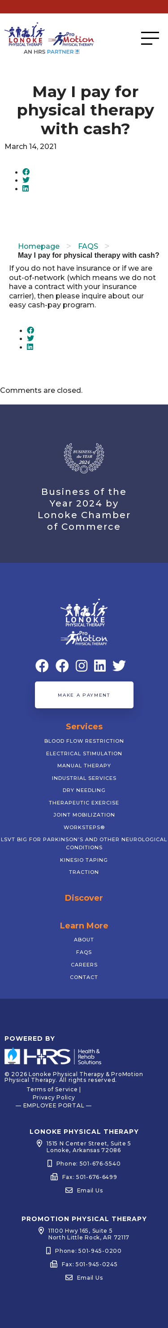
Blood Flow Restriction (84, 741)
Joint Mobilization (84, 815)
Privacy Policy (54, 1097)
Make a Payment (84, 695)
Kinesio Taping (84, 860)
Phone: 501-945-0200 (88, 1250)
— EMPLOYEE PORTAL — (54, 1105)
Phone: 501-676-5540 (88, 1163)
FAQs (84, 952)
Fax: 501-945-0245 (89, 1264)
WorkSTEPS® (84, 827)
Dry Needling (84, 790)
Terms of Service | (53, 1089)
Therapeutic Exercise (84, 803)
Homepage (39, 246)
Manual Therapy (84, 765)
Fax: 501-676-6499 (89, 1177)
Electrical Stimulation (84, 753)
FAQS (88, 246)
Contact (84, 977)
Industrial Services (84, 778)
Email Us (90, 1190)
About (84, 939)
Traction (84, 872)
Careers (84, 965)
